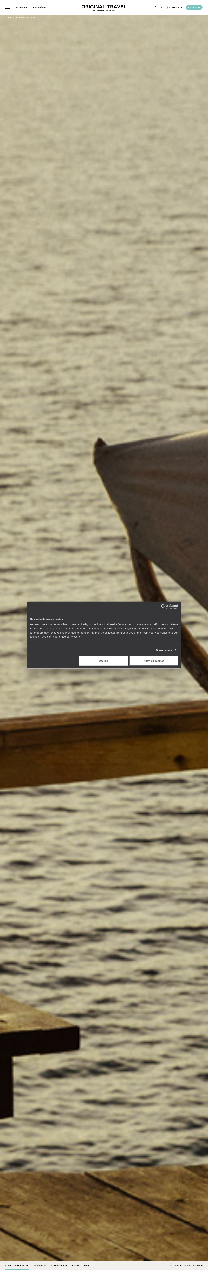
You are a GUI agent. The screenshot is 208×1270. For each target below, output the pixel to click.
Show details (164, 649)
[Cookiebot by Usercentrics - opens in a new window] (163, 606)
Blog (86, 1265)
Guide (75, 1265)
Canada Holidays (17, 1265)
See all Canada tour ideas (186, 1265)
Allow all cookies (154, 660)
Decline (103, 660)
